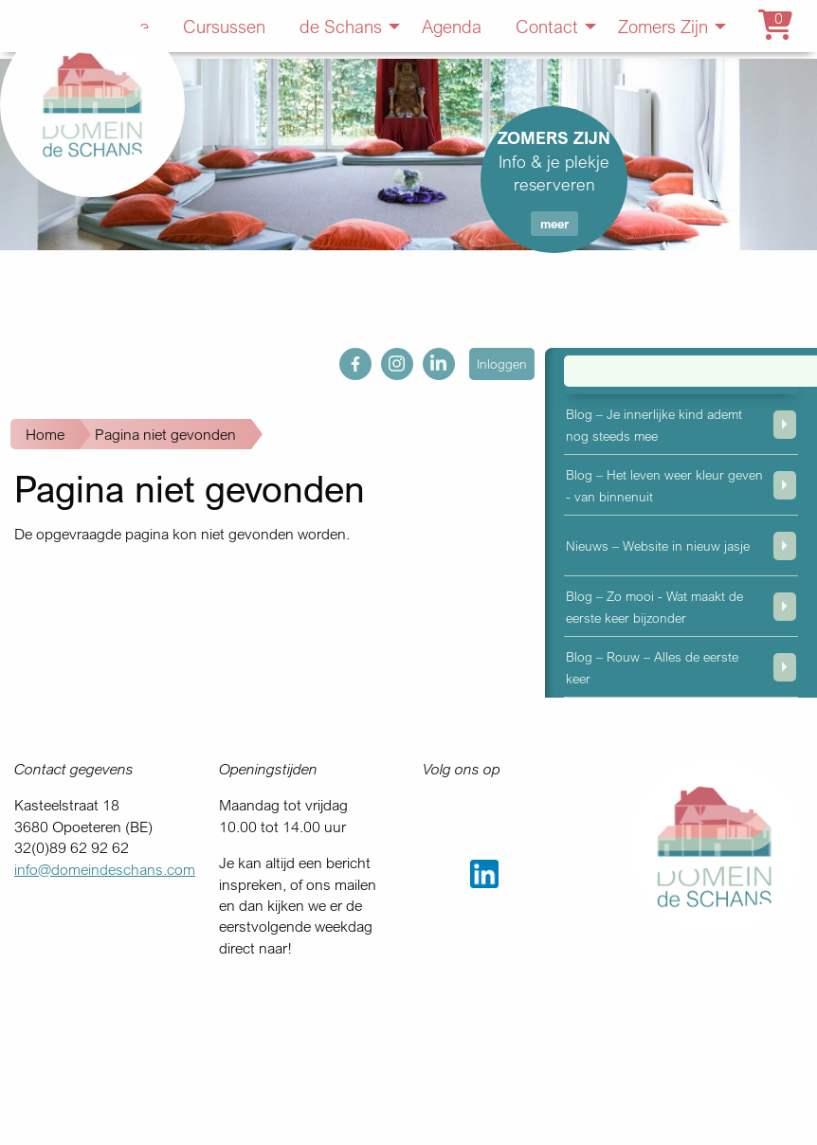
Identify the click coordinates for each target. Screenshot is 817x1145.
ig (386, 358)
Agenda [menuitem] (451, 26)
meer (554, 223)
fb (345, 358)
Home (45, 434)
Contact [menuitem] (547, 26)
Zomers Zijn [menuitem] (663, 26)
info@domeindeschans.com (104, 869)
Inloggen (502, 363)
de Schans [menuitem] (341, 26)
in (428, 358)
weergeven (784, 424)
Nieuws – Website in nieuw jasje (658, 545)
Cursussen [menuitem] (224, 26)
